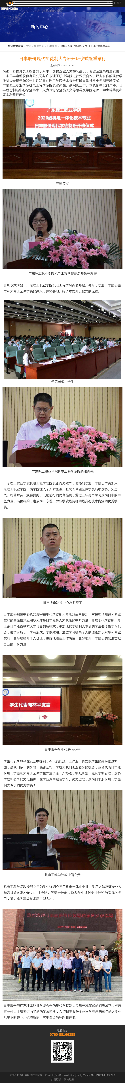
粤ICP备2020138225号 (103, 1075)
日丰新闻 (52, 46)
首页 (28, 46)
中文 (109, 2)
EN (119, 2)
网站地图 (69, 1079)
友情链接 (56, 1079)
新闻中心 (39, 46)
